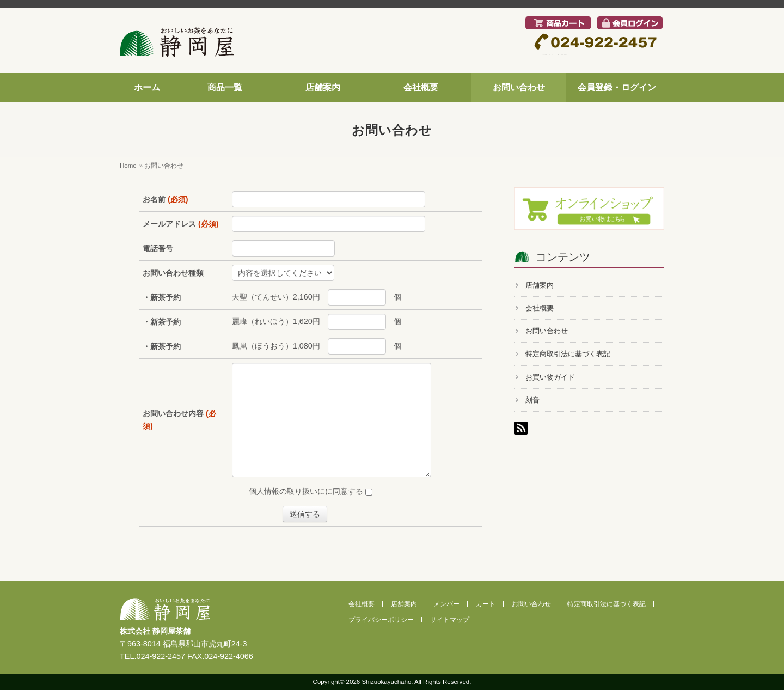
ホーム (147, 87)
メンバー (446, 604)
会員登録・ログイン (617, 87)
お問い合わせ (519, 87)
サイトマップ (449, 620)
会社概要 (420, 87)
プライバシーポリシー (381, 620)
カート (485, 604)
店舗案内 (322, 87)
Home (128, 165)
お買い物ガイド (550, 377)
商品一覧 (224, 87)
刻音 (532, 400)
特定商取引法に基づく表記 (567, 354)
